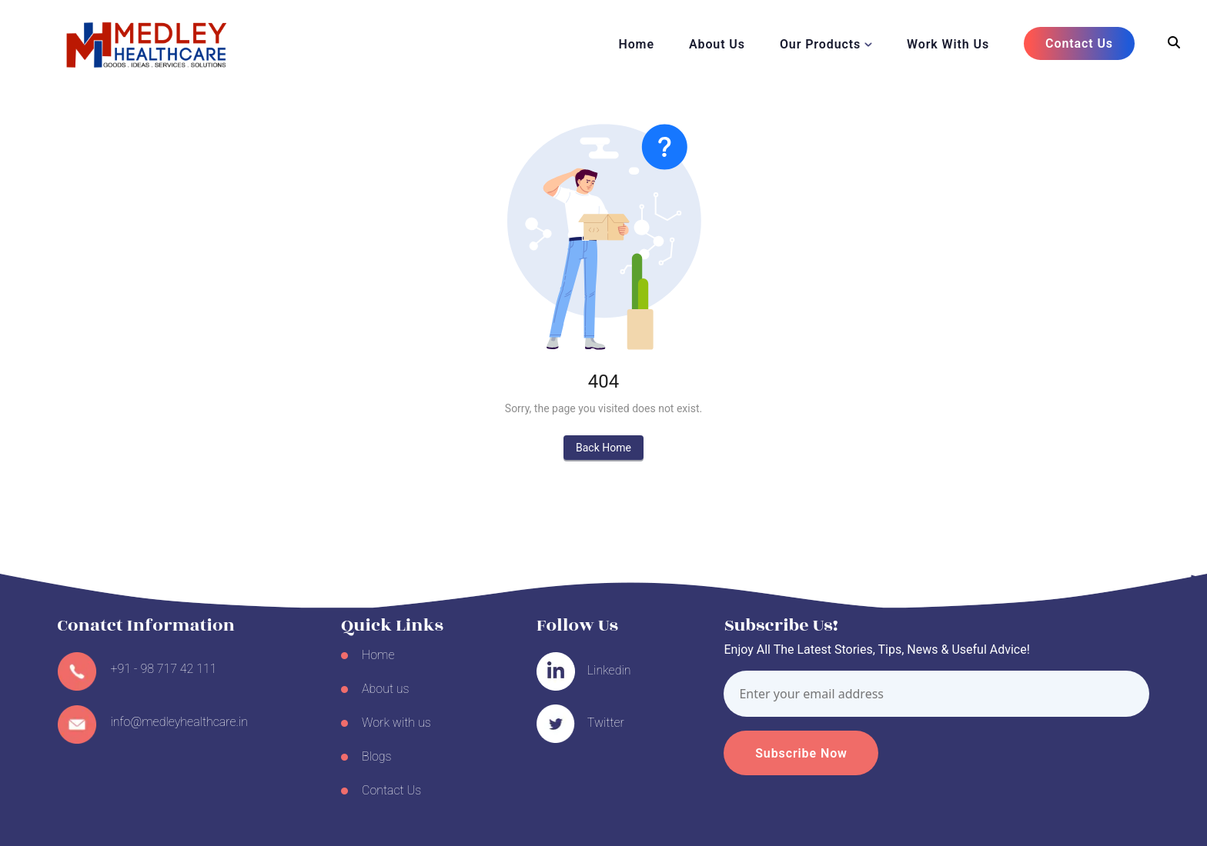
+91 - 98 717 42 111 (164, 668)
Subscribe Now (801, 753)
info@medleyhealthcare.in (180, 721)
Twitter (605, 722)
